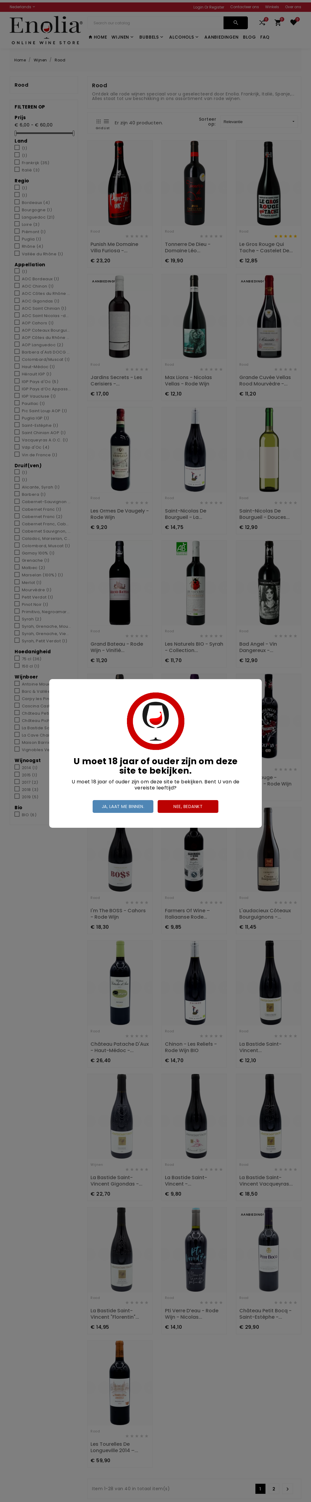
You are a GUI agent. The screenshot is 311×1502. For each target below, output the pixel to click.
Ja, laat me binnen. (123, 806)
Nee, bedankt (188, 806)
